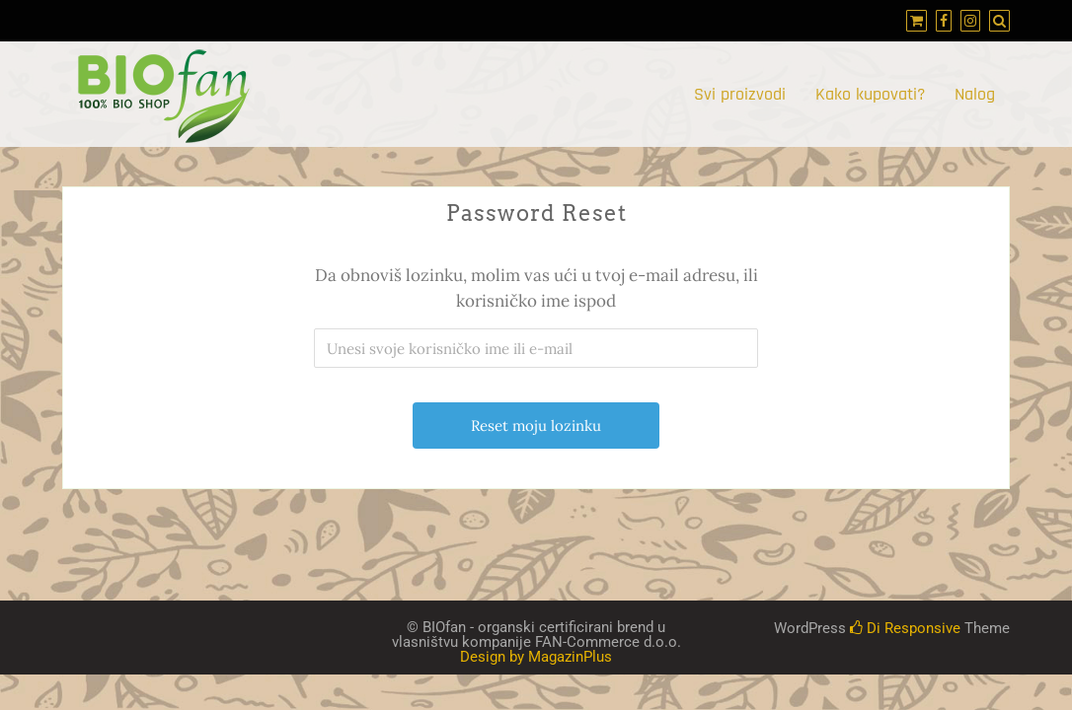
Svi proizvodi (740, 94)
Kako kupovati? (870, 94)
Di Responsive (905, 628)
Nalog (975, 94)
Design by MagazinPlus (536, 657)
